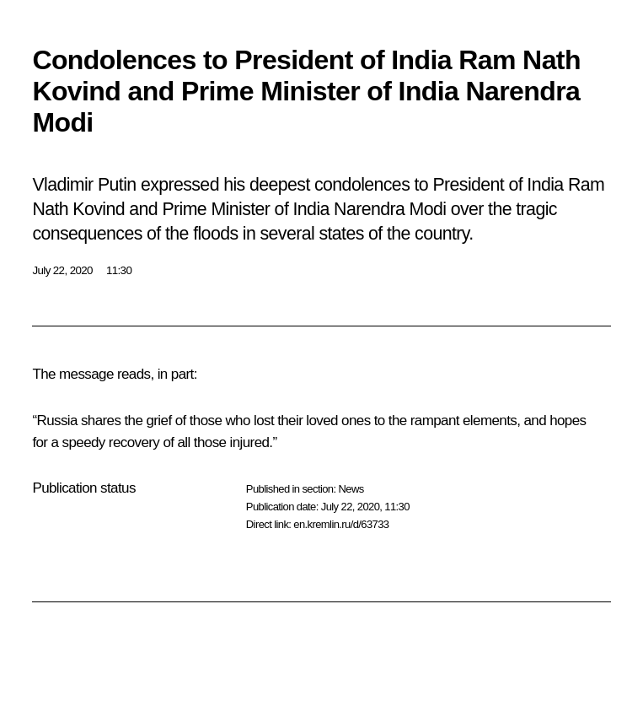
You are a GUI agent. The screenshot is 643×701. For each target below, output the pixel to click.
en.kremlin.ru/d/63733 (340, 524)
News (350, 489)
